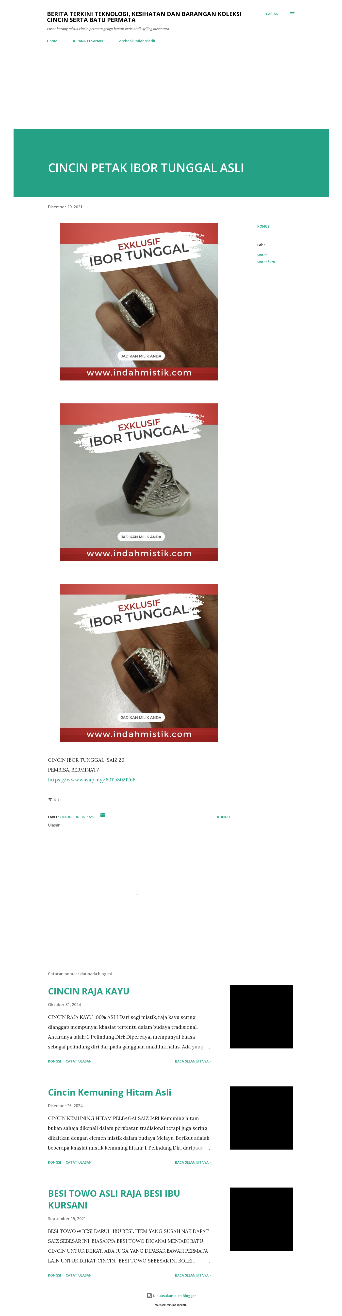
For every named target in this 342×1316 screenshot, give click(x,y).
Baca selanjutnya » (193, 1061)
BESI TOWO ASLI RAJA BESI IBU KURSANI (114, 1199)
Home (52, 40)
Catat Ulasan (79, 1061)
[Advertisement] (171, 91)
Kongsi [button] (263, 226)
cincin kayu (266, 261)
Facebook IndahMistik (136, 40)
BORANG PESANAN (87, 40)
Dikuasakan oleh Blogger (171, 1295)
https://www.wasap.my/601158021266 (91, 779)
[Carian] (272, 14)
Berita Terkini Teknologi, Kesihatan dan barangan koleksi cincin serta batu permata (144, 17)
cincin (262, 254)
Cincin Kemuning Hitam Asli (109, 1092)
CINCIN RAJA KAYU (89, 991)
